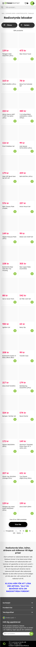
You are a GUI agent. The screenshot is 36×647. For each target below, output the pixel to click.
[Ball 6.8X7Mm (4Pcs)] (26, 163)
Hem (3, 13)
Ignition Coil (6, 327)
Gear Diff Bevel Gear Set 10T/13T (9, 177)
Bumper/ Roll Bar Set (9, 416)
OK (31, 634)
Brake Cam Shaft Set (26, 237)
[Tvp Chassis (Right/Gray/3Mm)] (26, 463)
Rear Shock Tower (25, 54)
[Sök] (18, 7)
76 (23, 531)
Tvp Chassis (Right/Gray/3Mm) (25, 477)
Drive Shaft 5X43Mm (8, 386)
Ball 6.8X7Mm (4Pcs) (26, 176)
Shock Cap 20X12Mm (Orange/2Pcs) (9, 477)
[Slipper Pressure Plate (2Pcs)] (9, 223)
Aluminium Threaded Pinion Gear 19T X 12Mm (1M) (26, 446)
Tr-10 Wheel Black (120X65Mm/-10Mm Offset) (26, 116)
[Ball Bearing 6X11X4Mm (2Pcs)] (26, 372)
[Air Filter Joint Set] (26, 285)
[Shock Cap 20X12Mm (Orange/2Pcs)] (9, 463)
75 (20, 531)
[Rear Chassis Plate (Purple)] (9, 193)
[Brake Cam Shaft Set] (26, 223)
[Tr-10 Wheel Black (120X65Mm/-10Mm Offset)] (26, 101)
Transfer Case (24, 356)
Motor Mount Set (25, 206)
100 (14, 533)
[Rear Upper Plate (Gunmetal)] (26, 253)
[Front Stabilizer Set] (9, 133)
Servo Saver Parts (8, 299)
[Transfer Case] (26, 342)
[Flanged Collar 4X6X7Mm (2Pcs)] (9, 40)
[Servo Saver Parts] (9, 285)
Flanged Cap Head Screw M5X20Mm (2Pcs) (8, 508)
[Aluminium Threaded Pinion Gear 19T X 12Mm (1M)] (26, 431)
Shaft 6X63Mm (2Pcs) (9, 84)
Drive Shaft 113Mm (25, 507)
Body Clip (23, 327)
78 (29, 531)
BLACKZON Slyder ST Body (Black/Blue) (9, 356)
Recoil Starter (24, 416)
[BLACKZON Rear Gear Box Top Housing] (9, 253)
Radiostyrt (31, 13)
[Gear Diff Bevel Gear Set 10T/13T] (9, 163)
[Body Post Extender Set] (26, 70)
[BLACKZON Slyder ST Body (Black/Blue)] (9, 342)
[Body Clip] (26, 314)
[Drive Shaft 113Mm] (26, 493)
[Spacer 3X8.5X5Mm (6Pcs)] (9, 431)
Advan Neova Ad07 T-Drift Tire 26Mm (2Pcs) (8, 116)
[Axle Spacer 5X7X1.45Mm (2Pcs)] (26, 133)
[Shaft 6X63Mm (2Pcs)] (9, 70)
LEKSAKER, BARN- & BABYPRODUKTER (16, 13)
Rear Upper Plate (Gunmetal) (25, 268)
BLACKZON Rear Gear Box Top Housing (7, 268)
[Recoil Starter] (26, 402)
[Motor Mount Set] (26, 193)
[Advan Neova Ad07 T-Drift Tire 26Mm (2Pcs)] (9, 101)
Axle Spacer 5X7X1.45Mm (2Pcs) (26, 147)
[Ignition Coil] (9, 314)
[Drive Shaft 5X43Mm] (9, 372)
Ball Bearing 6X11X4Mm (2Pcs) (25, 387)
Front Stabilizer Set (8, 146)
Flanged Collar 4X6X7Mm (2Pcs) (7, 55)
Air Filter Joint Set (25, 299)
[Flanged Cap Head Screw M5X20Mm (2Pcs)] (9, 493)
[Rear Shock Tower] (26, 40)
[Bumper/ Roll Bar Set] (9, 402)
